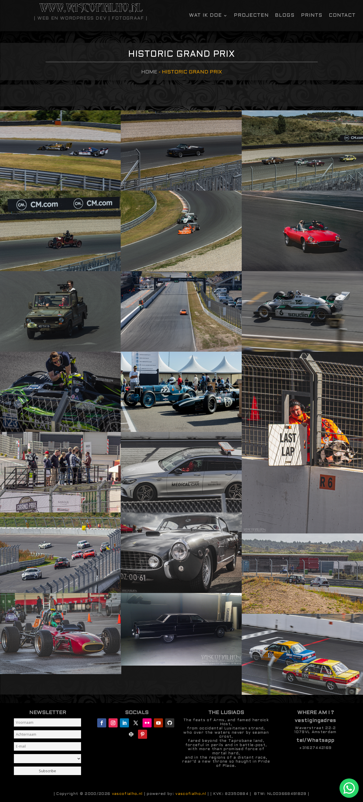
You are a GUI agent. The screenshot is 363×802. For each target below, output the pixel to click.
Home (149, 72)
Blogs (285, 16)
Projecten (251, 16)
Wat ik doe (205, 16)
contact (342, 16)
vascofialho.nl (127, 794)
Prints (311, 16)
